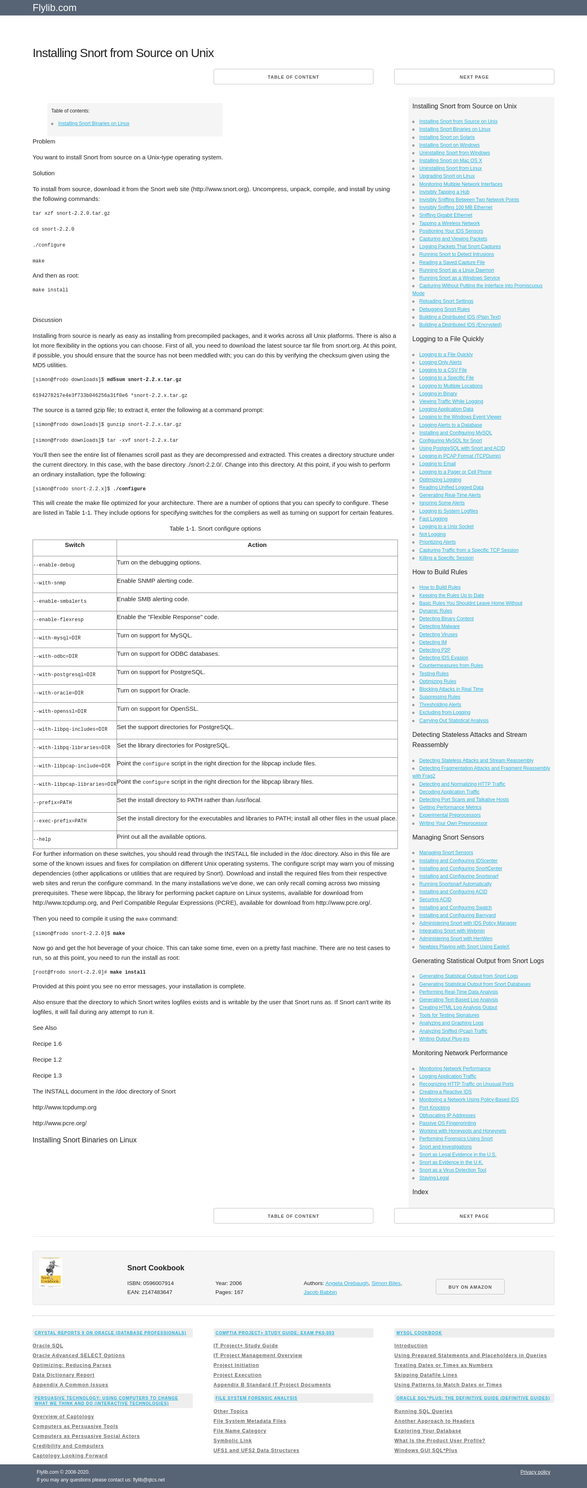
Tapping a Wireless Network (449, 223)
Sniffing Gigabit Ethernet (445, 215)
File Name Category (240, 1431)
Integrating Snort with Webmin (452, 931)
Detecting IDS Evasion (443, 658)
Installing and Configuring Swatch (455, 907)
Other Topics (231, 1411)
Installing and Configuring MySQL (455, 433)
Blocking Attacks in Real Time (451, 689)
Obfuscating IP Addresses (447, 1115)
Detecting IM (433, 642)
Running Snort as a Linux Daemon (456, 270)
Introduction (411, 1346)
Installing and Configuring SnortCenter (460, 868)
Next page (474, 77)
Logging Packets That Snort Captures (460, 246)
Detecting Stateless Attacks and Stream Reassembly (476, 760)
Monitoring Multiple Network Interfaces (461, 184)
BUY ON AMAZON (470, 1287)
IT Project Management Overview (258, 1355)
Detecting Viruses (438, 634)
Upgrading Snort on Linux (447, 176)
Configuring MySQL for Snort (450, 440)
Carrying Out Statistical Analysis (454, 720)
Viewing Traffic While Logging (451, 401)
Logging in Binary (438, 394)
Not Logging (432, 534)
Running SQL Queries (423, 1411)
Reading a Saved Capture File (452, 262)
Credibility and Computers (68, 1446)
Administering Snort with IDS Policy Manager (468, 923)
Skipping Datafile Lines (425, 1375)
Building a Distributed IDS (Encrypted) (460, 325)
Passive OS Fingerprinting (447, 1123)
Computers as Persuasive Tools (75, 1426)
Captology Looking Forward (70, 1456)
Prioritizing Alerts (437, 542)
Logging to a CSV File (443, 370)
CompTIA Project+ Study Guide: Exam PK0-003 (275, 1333)
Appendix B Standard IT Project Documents (272, 1385)
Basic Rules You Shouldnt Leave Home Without (471, 603)
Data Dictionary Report (64, 1375)
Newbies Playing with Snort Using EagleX (464, 947)
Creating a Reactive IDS (445, 1092)
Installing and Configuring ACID (453, 892)
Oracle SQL (48, 1346)
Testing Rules (434, 674)
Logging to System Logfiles (448, 511)
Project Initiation (236, 1365)
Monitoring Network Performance (455, 1068)
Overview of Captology (63, 1417)
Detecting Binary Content (446, 619)
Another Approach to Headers (434, 1421)
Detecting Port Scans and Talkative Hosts (464, 799)
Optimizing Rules (438, 681)
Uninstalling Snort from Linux (450, 168)
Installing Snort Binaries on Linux (94, 123)
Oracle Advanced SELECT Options (79, 1355)
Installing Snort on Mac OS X (450, 160)
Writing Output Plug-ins (444, 1039)
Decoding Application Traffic (449, 792)
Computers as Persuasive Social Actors (86, 1436)
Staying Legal (434, 1178)
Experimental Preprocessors (450, 815)
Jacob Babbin (320, 1292)
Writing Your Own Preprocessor (453, 823)
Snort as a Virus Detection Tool (452, 1170)
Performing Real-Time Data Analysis (458, 992)
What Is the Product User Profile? (439, 1441)
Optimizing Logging (440, 480)
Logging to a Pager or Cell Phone (455, 472)
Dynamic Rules (435, 611)
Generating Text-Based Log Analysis (458, 1000)
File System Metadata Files (250, 1421)
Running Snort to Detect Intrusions (456, 254)
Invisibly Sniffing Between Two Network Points (469, 200)
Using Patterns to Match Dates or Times (448, 1385)
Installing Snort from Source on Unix (458, 121)
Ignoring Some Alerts (442, 503)
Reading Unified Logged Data (451, 487)
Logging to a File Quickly (446, 354)
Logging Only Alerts (440, 362)
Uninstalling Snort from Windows (454, 153)
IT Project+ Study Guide (246, 1346)
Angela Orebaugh (347, 1283)
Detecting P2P (435, 650)
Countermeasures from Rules (451, 665)
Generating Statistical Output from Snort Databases (475, 984)
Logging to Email (437, 464)
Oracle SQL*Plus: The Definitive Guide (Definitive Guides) (473, 1398)
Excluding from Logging (444, 712)
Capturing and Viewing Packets (453, 239)
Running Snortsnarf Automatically (455, 884)
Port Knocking (434, 1108)
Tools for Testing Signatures (449, 1015)
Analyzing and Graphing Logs (451, 1023)
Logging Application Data (446, 409)
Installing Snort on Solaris (447, 137)
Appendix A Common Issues (70, 1385)
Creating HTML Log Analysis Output (458, 1007)
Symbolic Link (233, 1441)
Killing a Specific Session (446, 558)
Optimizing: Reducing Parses (72, 1365)
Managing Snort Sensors (446, 852)
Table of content (293, 77)
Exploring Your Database (427, 1431)
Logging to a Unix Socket (446, 526)
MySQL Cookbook (419, 1333)
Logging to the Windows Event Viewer (460, 417)
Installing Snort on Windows (449, 145)
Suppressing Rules (440, 697)
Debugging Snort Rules (444, 309)
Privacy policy (535, 1472)
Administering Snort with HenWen (455, 938)
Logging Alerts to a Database (450, 425)
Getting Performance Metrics (450, 807)
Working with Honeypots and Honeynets (462, 1131)
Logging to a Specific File (446, 378)
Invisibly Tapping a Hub (444, 192)
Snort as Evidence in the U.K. (451, 1162)
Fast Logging (433, 519)
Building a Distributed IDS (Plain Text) (460, 317)
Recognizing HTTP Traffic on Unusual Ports (466, 1084)
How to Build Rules (440, 587)
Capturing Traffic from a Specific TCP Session (469, 550)
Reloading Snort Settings (446, 301)
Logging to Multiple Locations (451, 386)
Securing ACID (435, 899)
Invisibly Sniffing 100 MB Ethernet (455, 207)
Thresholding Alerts (440, 705)
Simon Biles (386, 1283)
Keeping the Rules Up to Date (451, 595)
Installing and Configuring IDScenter (458, 861)
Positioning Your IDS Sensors (451, 231)
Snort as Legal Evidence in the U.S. (458, 1154)
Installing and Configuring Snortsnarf (459, 876)
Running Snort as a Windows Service (459, 278)
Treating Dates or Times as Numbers (443, 1365)
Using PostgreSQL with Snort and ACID (462, 448)
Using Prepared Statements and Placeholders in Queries (470, 1355)
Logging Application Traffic (448, 1076)
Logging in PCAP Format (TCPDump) (460, 456)
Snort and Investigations (445, 1147)
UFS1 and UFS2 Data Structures (257, 1450)
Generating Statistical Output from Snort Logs (468, 976)
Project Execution (238, 1375)
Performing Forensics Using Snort (456, 1139)
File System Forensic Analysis (257, 1398)
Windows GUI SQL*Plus (425, 1450)
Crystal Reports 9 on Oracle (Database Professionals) (110, 1333)
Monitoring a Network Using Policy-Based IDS (469, 1099)
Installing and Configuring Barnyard (457, 915)
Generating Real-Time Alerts (450, 495)
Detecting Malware (439, 626)
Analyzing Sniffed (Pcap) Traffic (453, 1031)
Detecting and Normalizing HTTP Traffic (462, 784)
